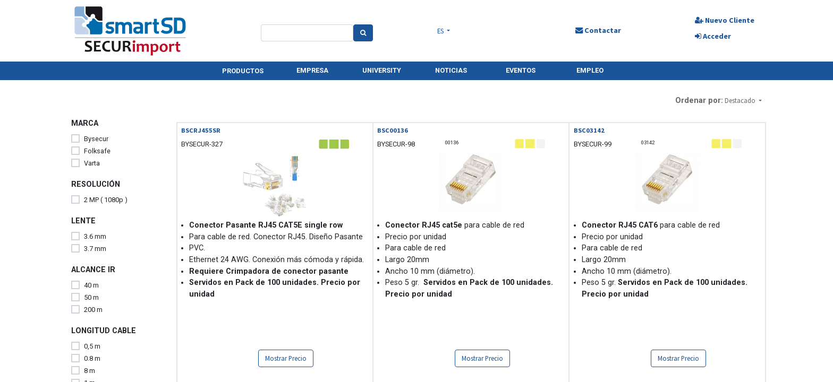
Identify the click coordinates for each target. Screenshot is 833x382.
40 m (91, 285)
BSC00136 (392, 130)
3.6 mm (95, 236)
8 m (89, 371)
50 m (91, 297)
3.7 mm (95, 249)
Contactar (597, 30)
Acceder (712, 36)
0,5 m (92, 346)
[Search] (363, 32)
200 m (93, 310)
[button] (743, 100)
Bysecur (96, 139)
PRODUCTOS (243, 71)
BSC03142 (589, 130)
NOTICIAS (451, 70)
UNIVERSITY (381, 70)
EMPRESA (312, 70)
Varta (92, 163)
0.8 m (92, 358)
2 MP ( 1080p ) (106, 200)
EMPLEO (590, 70)
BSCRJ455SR (200, 130)
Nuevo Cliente (723, 20)
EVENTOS (521, 70)
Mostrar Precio (286, 358)
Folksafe (97, 151)
